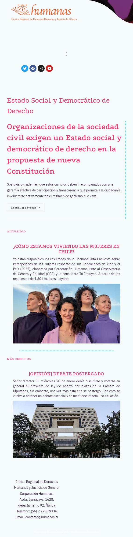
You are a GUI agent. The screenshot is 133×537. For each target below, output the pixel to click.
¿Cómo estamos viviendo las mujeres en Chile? (66, 249)
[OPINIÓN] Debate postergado (66, 374)
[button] (66, 54)
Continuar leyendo (27, 206)
